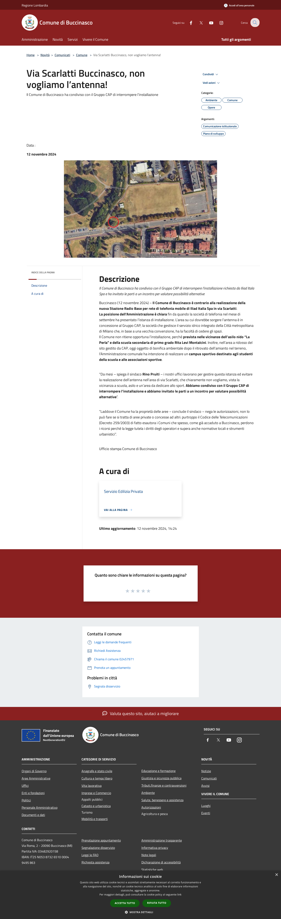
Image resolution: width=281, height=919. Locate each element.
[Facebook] (188, 22)
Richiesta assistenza (95, 862)
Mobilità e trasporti (95, 818)
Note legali (148, 855)
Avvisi (205, 785)
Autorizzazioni (151, 807)
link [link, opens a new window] (179, 894)
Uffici (25, 785)
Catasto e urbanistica (96, 805)
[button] (140, 912)
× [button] (276, 874)
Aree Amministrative (36, 778)
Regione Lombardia (35, 5)
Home (31, 55)
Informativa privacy (154, 847)
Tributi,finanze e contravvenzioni (164, 785)
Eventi (205, 813)
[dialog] (140, 895)
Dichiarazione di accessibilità (161, 862)
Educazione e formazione (158, 770)
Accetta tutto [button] (125, 903)
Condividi (211, 74)
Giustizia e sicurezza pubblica (161, 778)
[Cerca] (255, 22)
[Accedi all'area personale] (239, 5)
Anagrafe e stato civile (97, 771)
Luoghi (206, 805)
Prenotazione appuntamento (101, 840)
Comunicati (62, 55)
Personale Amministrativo (39, 807)
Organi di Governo (34, 771)
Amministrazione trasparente (161, 840)
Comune (81, 55)
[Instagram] (219, 22)
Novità (45, 55)
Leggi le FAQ (90, 855)
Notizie (206, 771)
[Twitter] (198, 22)
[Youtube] (209, 22)
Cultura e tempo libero (97, 778)
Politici (26, 800)
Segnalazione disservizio (98, 847)
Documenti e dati (33, 814)
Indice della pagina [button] (43, 272)
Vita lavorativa (92, 785)
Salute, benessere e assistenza (162, 800)
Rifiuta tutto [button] (156, 903)
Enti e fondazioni (33, 792)
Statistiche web (152, 869)
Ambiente (148, 792)
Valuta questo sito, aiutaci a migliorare (140, 713)
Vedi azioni (212, 82)
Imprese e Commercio (96, 792)
